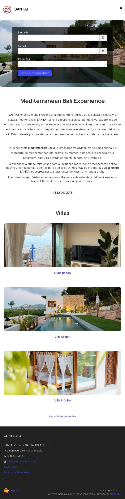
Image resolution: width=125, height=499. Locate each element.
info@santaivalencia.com (21, 461)
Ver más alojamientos (62, 416)
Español (15, 490)
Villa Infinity (62, 400)
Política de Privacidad (16, 472)
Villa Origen (62, 337)
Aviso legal (10, 467)
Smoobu (116, 494)
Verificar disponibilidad (34, 73)
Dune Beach (62, 273)
